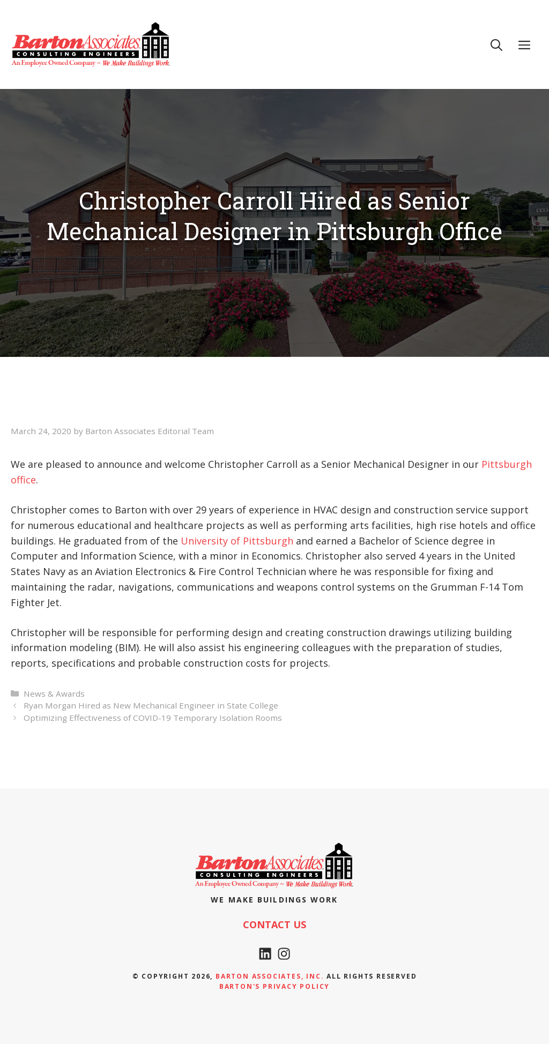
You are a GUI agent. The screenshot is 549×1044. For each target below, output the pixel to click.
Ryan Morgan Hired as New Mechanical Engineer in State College (151, 705)
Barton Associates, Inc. (270, 976)
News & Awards (54, 693)
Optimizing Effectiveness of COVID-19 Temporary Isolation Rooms (153, 717)
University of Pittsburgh (237, 540)
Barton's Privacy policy (274, 986)
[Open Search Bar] (496, 44)
